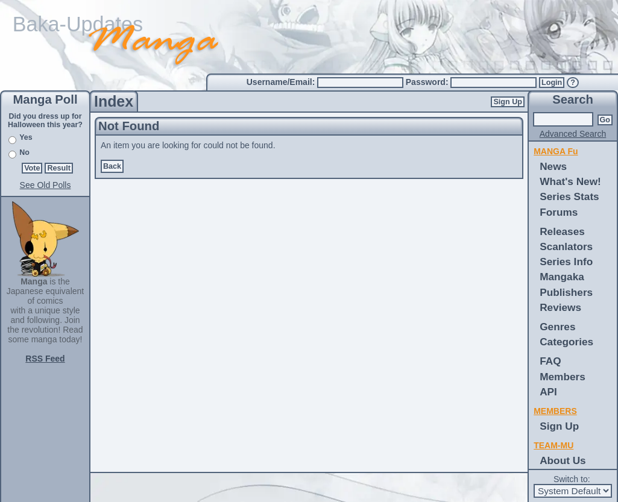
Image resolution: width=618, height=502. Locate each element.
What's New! (570, 181)
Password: (428, 82)
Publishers (566, 292)
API (548, 392)
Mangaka (562, 277)
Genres (557, 327)
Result (59, 168)
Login (551, 82)
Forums (559, 212)
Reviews (560, 307)
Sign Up (507, 102)
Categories (566, 342)
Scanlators (566, 246)
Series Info (566, 262)
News (553, 166)
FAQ (550, 361)
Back (112, 166)
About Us (562, 460)
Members (562, 377)
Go (605, 120)
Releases (562, 231)
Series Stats (569, 196)
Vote (32, 168)
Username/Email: (282, 82)
